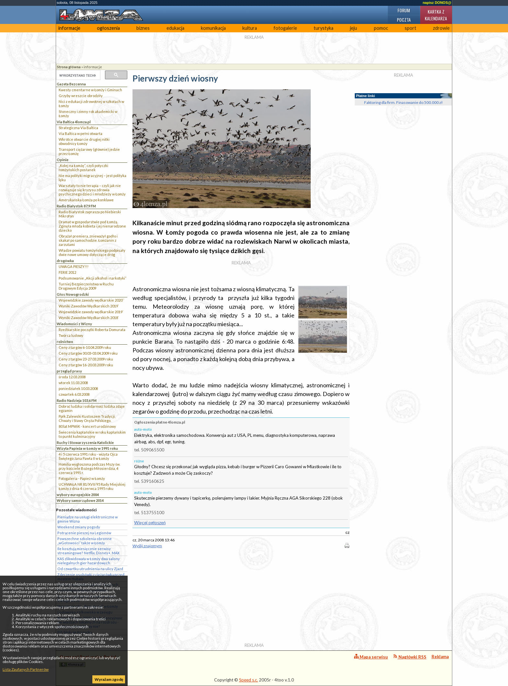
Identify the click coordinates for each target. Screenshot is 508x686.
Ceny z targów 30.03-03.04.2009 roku (88, 353)
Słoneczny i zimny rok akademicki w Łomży (88, 113)
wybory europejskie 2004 (78, 494)
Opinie (62, 160)
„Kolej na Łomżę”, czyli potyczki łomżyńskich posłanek (83, 167)
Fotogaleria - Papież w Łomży (82, 478)
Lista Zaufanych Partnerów (26, 669)
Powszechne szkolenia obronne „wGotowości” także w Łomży (84, 541)
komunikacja (213, 28)
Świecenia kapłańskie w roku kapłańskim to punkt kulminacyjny (92, 434)
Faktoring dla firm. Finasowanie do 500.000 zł (403, 102)
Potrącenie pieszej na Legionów (84, 533)
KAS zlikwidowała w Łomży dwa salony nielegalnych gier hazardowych (88, 561)
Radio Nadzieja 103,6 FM (77, 400)
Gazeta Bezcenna (71, 84)
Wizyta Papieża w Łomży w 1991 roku (87, 448)
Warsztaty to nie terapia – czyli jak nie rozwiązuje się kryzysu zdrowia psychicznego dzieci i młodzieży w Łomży (92, 189)
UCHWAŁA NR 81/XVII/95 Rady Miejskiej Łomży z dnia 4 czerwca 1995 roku (92, 486)
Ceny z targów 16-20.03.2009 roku (86, 365)
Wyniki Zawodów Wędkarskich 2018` (89, 317)
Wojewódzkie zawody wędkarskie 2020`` (91, 300)
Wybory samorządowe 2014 (80, 500)
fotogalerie (285, 28)
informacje (69, 28)
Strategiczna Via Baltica (78, 128)
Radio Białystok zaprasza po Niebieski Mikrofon (90, 214)
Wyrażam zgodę (109, 679)
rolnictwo (65, 341)
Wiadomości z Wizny (74, 324)
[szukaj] (77, 75)
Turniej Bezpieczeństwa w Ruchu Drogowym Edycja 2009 (86, 286)
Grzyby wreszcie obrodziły (81, 96)
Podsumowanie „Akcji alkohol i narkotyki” (92, 278)
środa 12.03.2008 (72, 377)
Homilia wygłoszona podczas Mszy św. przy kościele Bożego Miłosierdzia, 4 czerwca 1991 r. (89, 468)
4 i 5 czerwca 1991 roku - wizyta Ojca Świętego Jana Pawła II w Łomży (88, 456)
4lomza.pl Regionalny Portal (87, 660)
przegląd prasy (69, 371)
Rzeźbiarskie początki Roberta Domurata (92, 329)
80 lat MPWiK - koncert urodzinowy (87, 426)
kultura (249, 28)
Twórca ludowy (71, 335)
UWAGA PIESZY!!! (73, 266)
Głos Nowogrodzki (73, 294)
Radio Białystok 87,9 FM (76, 206)
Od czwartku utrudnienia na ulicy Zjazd (90, 569)
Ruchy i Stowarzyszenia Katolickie (85, 442)
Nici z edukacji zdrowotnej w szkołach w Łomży (91, 103)
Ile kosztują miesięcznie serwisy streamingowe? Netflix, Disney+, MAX (88, 551)
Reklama (440, 656)
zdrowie (441, 28)
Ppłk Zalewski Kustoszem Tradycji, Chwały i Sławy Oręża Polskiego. (87, 418)
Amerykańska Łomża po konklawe (86, 200)
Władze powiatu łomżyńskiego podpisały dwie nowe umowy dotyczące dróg (92, 252)
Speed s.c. (248, 679)
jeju (353, 28)
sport (410, 28)
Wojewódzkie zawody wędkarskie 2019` (91, 312)
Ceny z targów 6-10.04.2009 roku (85, 347)
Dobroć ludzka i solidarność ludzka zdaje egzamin (92, 408)
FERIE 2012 (67, 272)
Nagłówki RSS (409, 656)
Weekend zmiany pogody (78, 527)
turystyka (323, 28)
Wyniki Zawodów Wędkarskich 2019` (89, 306)
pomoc (381, 28)
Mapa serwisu (371, 656)
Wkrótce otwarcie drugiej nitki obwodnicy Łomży (84, 141)
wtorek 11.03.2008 (73, 383)
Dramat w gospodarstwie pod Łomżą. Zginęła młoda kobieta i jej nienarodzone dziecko (92, 226)
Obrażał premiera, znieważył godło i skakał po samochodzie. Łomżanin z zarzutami (88, 240)
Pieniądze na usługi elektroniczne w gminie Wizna (87, 519)
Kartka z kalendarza (436, 15)
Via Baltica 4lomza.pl (74, 122)
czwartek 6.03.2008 (74, 394)
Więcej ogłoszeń (150, 522)
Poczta (404, 19)
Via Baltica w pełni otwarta (80, 133)
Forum (404, 10)
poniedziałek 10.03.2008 (78, 388)
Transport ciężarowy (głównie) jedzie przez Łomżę (89, 151)
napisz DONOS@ (437, 3)
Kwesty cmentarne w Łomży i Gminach (90, 90)
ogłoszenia (108, 28)
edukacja (175, 28)
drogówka (65, 261)
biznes (143, 28)
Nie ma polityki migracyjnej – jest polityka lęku (92, 177)
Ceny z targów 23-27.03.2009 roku (86, 359)
